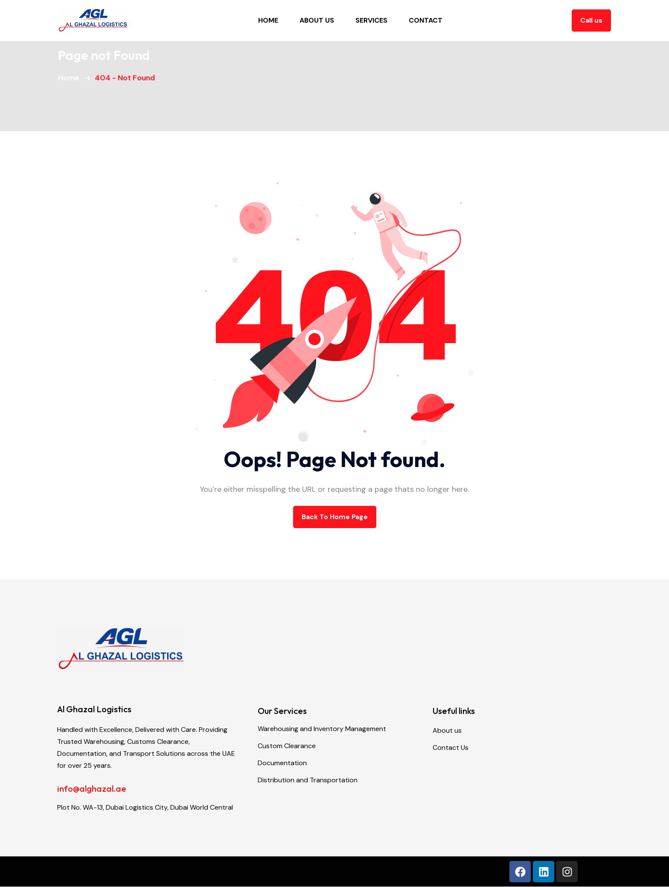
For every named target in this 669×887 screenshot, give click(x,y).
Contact (425, 20)
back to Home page (335, 516)
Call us (591, 20)
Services (371, 20)
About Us (317, 20)
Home (268, 20)
